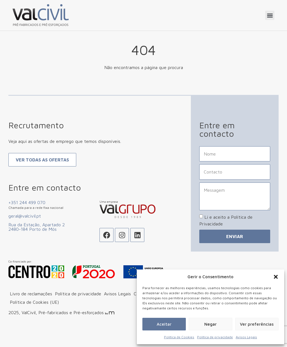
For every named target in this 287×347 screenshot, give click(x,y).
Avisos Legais (246, 337)
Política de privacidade (215, 337)
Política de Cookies (179, 337)
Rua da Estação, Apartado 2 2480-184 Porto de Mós (36, 240)
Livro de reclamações (31, 306)
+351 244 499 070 (26, 215)
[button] (276, 277)
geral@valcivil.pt (24, 228)
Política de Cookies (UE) (34, 315)
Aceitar (164, 324)
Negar (210, 324)
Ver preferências (257, 324)
